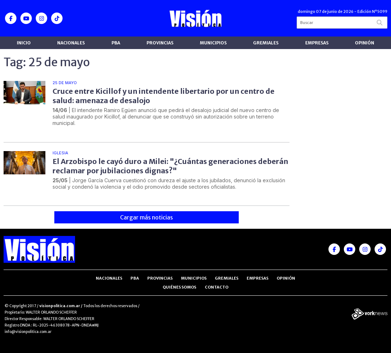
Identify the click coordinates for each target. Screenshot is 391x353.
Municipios (213, 42)
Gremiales (265, 42)
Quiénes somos (179, 287)
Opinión (364, 42)
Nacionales (71, 42)
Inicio (24, 42)
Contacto (216, 287)
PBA (116, 42)
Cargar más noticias (146, 217)
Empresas (316, 42)
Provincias (160, 42)
